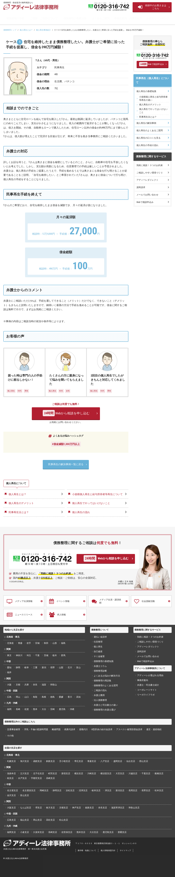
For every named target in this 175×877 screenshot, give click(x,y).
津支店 (108, 790)
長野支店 (146, 790)
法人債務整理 (100, 700)
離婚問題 (56, 729)
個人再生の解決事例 (146, 123)
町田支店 (52, 773)
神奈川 (19, 655)
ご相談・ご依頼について (44, 18)
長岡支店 (133, 790)
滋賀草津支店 (117, 807)
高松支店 (50, 820)
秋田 (46, 643)
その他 (10, 735)
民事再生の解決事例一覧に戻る (65, 464)
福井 (9, 672)
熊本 (35, 709)
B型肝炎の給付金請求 (102, 729)
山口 (26, 697)
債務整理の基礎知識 (75, 18)
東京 (9, 655)
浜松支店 (70, 790)
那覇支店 (122, 832)
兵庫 (26, 684)
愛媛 (61, 697)
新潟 (44, 667)
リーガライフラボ (146, 694)
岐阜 (26, 667)
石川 (70, 667)
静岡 (18, 667)
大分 (44, 709)
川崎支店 (91, 773)
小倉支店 (24, 832)
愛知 (9, 667)
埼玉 (29, 655)
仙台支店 (130, 761)
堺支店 (38, 807)
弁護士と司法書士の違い (106, 705)
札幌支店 (11, 761)
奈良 (35, 684)
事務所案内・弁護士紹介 (128, 18)
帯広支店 (78, 761)
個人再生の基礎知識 (146, 91)
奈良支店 (102, 807)
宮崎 (52, 709)
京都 (18, 684)
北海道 (10, 643)
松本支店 (159, 790)
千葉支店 (146, 773)
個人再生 (98, 646)
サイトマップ (125, 850)
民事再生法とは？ (148, 117)
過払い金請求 (100, 637)
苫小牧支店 (64, 761)
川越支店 (133, 773)
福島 (63, 643)
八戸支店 (104, 761)
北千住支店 (38, 773)
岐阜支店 (96, 790)
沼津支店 (83, 790)
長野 (52, 667)
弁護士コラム (100, 666)
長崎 (18, 709)
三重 (35, 667)
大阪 (9, 684)
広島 (9, 697)
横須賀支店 (105, 773)
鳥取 (35, 697)
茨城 (46, 655)
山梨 (61, 667)
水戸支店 (22, 778)
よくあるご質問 (101, 18)
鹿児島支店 (108, 832)
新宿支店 (65, 773)
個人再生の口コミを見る (148, 138)
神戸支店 (76, 807)
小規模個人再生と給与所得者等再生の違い (153, 98)
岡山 (18, 697)
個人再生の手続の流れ (147, 145)
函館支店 (37, 761)
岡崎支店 (44, 790)
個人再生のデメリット (150, 104)
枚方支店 (50, 807)
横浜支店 (78, 773)
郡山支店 (143, 761)
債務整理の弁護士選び (105, 709)
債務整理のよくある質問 (106, 685)
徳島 (52, 697)
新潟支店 (120, 790)
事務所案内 (142, 680)
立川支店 (24, 773)
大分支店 (94, 832)
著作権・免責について (87, 850)
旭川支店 (24, 761)
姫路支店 (89, 807)
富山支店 (24, 795)
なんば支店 (25, 807)
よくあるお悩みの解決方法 (107, 675)
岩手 (29, 643)
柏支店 (10, 778)
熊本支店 (81, 832)
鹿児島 (62, 709)
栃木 (55, 655)
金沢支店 (11, 795)
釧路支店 (50, 761)
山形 (55, 643)
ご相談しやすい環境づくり (149, 172)
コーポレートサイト (147, 690)
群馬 (63, 655)
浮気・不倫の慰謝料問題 (36, 729)
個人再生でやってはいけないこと (153, 110)
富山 (78, 667)
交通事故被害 (13, 729)
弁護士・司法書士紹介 (148, 685)
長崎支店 (52, 832)
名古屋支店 (12, 790)
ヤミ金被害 (99, 656)
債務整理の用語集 (102, 680)
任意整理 (98, 641)
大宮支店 (120, 773)
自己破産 (98, 651)
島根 (44, 697)
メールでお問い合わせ (147, 194)
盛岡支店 (117, 761)
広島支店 (11, 820)
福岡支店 (11, 832)
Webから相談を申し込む (66, 413)
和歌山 (53, 684)
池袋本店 (11, 773)
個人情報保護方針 (108, 850)
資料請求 (140, 187)
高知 (78, 697)
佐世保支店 (66, 832)
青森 (20, 643)
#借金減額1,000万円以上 (66, 444)
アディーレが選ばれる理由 (150, 675)
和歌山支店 (134, 807)
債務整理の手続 (15, 18)
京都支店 (63, 807)
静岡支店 (57, 790)
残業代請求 (69, 729)
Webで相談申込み (151, 64)
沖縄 (72, 709)
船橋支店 (159, 773)
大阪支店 (11, 807)
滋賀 (44, 684)
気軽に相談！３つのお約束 (149, 165)
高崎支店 (50, 778)
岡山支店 (37, 820)
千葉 (37, 655)
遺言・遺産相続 (154, 729)
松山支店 (63, 820)
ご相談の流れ (100, 690)
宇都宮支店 (36, 778)
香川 (70, 697)
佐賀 (26, 709)
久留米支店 (38, 832)
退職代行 (83, 729)
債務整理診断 (100, 671)
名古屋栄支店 (29, 790)
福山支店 (24, 820)
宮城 (37, 643)
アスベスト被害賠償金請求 (129, 729)
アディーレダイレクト (147, 180)
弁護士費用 (99, 695)
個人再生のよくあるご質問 (149, 130)
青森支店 (91, 761)
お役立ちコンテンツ (157, 18)
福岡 (9, 709)
